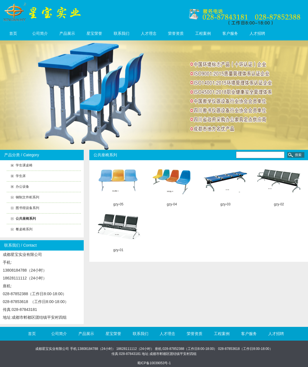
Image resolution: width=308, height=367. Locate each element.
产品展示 (67, 33)
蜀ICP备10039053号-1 (154, 363)
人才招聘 (257, 33)
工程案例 (203, 33)
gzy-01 (118, 250)
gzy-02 (279, 204)
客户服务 (230, 33)
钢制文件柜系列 (27, 197)
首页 (13, 33)
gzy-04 (172, 204)
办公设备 (22, 187)
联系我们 (121, 33)
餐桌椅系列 (24, 229)
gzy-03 (225, 204)
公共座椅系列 (26, 219)
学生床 (21, 176)
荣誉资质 (176, 33)
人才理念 (149, 33)
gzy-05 (118, 204)
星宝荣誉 (94, 33)
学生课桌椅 (24, 165)
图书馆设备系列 (27, 208)
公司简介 (40, 33)
